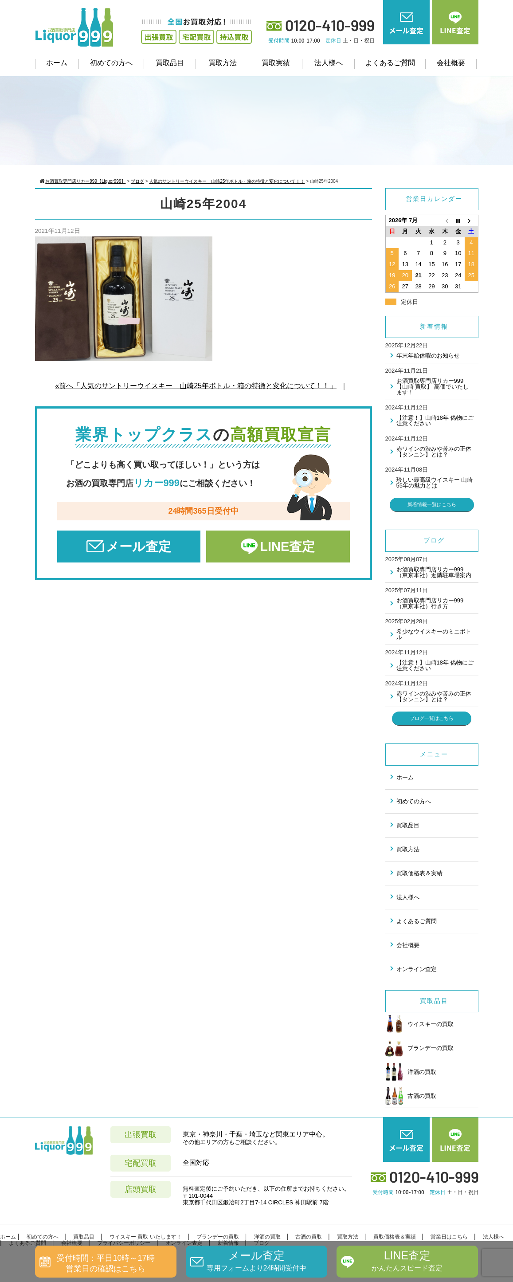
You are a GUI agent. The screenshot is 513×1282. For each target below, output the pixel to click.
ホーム (56, 63)
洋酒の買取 (410, 1072)
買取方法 (222, 63)
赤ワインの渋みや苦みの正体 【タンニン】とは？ (433, 451)
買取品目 (170, 63)
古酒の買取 (410, 1096)
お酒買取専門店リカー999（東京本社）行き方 (430, 603)
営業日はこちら (449, 1237)
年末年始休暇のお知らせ (428, 355)
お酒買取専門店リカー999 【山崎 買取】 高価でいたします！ (432, 387)
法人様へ (328, 63)
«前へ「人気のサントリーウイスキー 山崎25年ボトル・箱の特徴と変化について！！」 (196, 385)
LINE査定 (287, 546)
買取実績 (276, 63)
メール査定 (138, 546)
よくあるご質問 (390, 63)
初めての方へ (111, 63)
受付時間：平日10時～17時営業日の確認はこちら (105, 1263)
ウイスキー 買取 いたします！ (146, 1237)
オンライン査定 (416, 969)
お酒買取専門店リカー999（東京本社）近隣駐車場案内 (433, 572)
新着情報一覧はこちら (431, 504)
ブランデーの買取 (419, 1048)
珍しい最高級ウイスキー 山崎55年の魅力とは (434, 482)
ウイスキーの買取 (419, 1024)
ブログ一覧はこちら (432, 718)
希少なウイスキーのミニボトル (433, 634)
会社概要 (451, 63)
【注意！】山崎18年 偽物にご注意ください (435, 420)
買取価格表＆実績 (419, 873)
